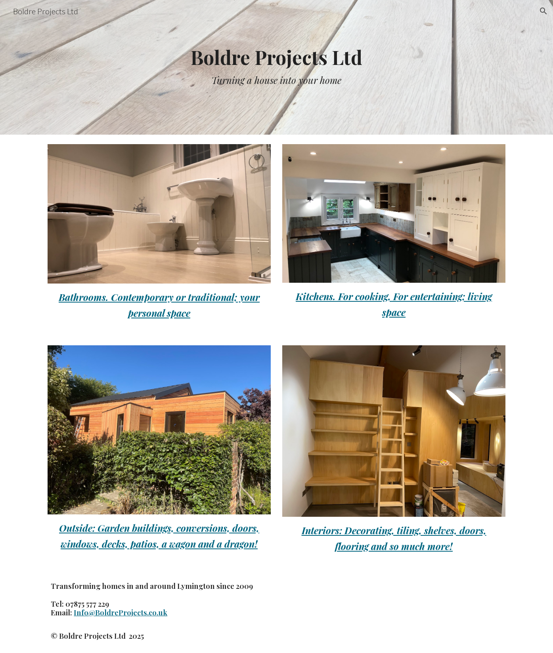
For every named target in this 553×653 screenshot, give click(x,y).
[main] (276, 67)
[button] (543, 11)
